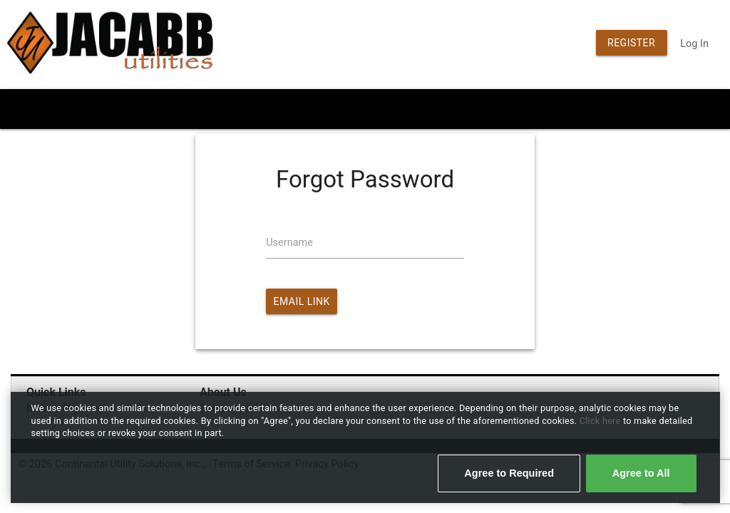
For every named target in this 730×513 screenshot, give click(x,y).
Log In (694, 44)
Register (631, 42)
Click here (601, 420)
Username (289, 243)
